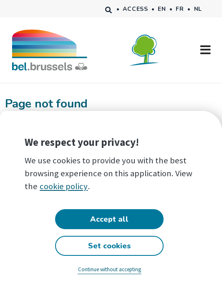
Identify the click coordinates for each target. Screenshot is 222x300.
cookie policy (64, 186)
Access (135, 9)
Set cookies (109, 246)
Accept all (109, 219)
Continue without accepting (109, 269)
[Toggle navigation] (205, 50)
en (162, 9)
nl (198, 9)
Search (108, 8)
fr (180, 9)
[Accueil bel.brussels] (50, 49)
